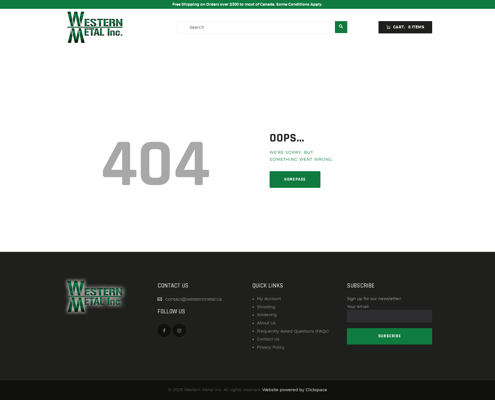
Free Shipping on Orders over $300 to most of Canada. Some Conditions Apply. (247, 4)
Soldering (267, 314)
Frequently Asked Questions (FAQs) (292, 331)
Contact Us (268, 339)
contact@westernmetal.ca (193, 299)
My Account (269, 298)
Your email (389, 313)
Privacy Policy (270, 347)
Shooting (266, 306)
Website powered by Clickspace (294, 389)
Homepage (295, 179)
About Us (266, 323)
